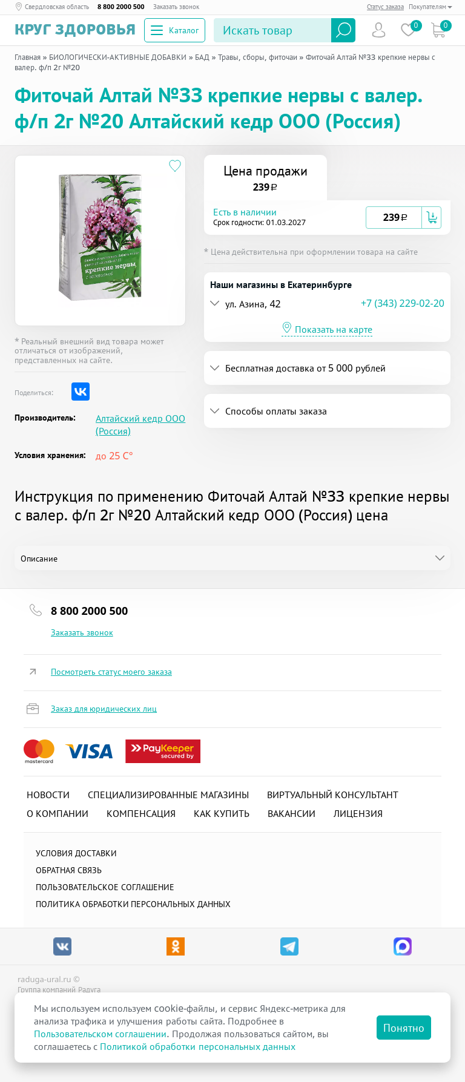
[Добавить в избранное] (175, 166)
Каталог (175, 30)
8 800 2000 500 (121, 6)
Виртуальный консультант (332, 794)
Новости (48, 794)
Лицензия (358, 813)
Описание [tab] (39, 558)
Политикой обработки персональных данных (197, 1046)
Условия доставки (76, 853)
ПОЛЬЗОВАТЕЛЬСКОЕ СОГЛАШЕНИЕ (105, 887)
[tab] (327, 217)
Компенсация (141, 813)
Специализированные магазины (168, 794)
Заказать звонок (176, 6)
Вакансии (291, 813)
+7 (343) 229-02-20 (402, 303)
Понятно (403, 1027)
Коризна (438, 30)
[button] (289, 217)
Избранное (408, 30)
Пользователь (378, 30)
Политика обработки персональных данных (133, 904)
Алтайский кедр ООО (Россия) (140, 425)
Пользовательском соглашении (100, 1033)
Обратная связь (69, 870)
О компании (57, 813)
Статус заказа (385, 6)
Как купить (221, 813)
